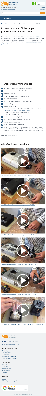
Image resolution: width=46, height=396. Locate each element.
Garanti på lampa (6, 352)
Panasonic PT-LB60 (35, 37)
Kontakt (4, 379)
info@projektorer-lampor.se (8, 9)
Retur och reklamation (8, 365)
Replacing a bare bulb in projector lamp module (18, 110)
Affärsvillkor (5, 366)
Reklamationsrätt (6, 368)
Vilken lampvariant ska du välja (10, 358)
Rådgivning (5, 351)
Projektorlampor (6, 370)
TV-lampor (4, 372)
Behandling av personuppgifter (10, 381)
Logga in (43, 7)
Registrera (42, 9)
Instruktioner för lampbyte (9, 356)
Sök (42, 13)
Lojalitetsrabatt (6, 354)
